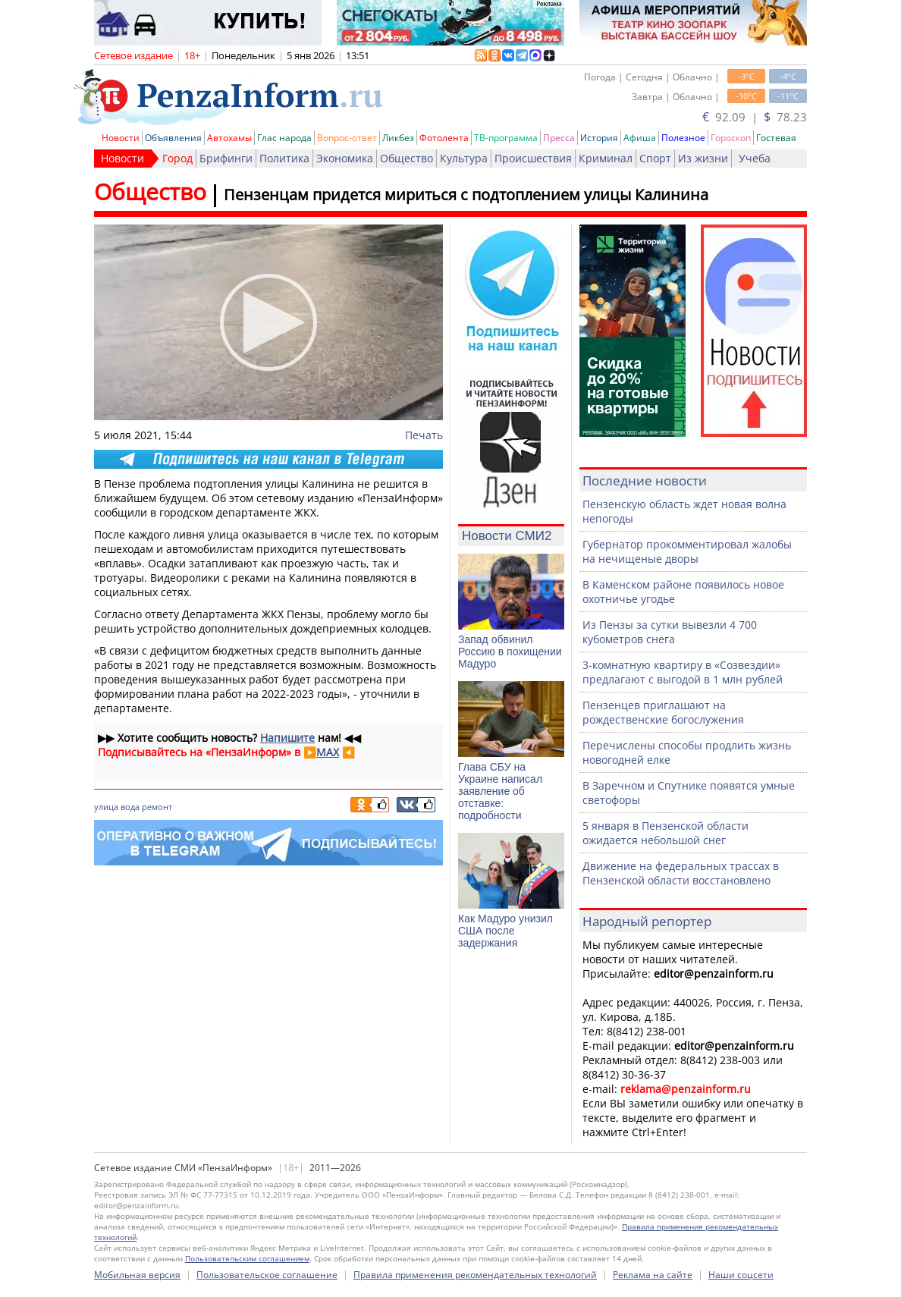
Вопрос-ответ (347, 137)
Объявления (173, 137)
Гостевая (776, 137)
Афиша (639, 137)
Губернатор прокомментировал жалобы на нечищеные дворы (687, 551)
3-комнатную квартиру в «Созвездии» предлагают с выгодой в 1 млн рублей (682, 672)
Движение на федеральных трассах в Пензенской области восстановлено (680, 873)
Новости (121, 137)
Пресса (559, 137)
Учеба (755, 158)
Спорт (655, 158)
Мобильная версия (137, 1274)
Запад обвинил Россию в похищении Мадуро (510, 651)
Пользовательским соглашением (247, 1258)
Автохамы (229, 137)
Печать (424, 435)
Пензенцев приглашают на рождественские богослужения (663, 712)
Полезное (683, 137)
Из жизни (703, 158)
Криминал (606, 158)
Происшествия (533, 158)
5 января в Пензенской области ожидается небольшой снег (665, 832)
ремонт (157, 806)
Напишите (287, 737)
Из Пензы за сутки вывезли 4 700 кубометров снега (669, 631)
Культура (464, 158)
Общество (406, 158)
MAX (327, 752)
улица (106, 806)
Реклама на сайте (652, 1274)
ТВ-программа (506, 137)
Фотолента (444, 137)
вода (130, 806)
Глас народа (284, 137)
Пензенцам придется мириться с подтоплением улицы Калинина (466, 194)
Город (177, 158)
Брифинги (226, 158)
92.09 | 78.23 (754, 116)
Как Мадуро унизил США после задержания (505, 930)
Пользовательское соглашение (266, 1274)
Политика (284, 158)
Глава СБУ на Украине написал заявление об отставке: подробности (500, 791)
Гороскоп (731, 137)
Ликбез (398, 137)
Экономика (344, 158)
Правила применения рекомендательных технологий (475, 1274)
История (599, 137)
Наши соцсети (741, 1274)
